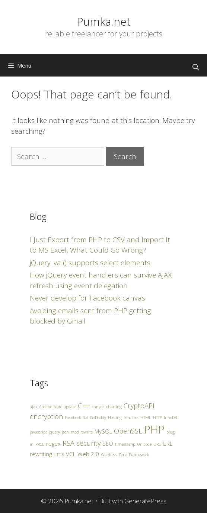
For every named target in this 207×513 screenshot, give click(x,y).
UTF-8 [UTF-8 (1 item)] (59, 454)
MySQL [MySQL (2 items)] (103, 431)
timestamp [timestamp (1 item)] (125, 444)
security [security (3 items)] (88, 443)
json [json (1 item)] (65, 432)
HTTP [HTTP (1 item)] (157, 417)
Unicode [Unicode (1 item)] (144, 444)
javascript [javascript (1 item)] (38, 432)
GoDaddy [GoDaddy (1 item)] (98, 417)
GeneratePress (145, 501)
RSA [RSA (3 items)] (68, 443)
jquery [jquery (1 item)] (54, 432)
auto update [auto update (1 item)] (65, 406)
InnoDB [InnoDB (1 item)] (170, 417)
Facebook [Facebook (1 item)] (73, 417)
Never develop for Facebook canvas (87, 298)
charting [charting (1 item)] (114, 406)
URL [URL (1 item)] (157, 444)
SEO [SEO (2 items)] (107, 443)
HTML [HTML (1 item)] (145, 417)
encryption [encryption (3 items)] (46, 416)
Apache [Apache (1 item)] (45, 406)
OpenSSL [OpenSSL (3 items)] (128, 430)
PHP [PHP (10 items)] (154, 429)
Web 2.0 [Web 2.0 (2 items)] (88, 454)
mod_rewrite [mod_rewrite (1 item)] (82, 432)
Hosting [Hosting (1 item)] (115, 417)
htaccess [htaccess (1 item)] (131, 417)
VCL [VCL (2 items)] (71, 454)
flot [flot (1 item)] (85, 417)
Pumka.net (104, 21)
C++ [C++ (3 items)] (84, 405)
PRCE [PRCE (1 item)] (39, 444)
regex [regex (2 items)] (53, 443)
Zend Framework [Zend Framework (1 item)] (133, 454)
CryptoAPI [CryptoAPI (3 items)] (139, 405)
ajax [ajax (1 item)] (33, 406)
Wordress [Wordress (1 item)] (109, 454)
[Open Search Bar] (195, 67)
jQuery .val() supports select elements (90, 262)
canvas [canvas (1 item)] (98, 406)
